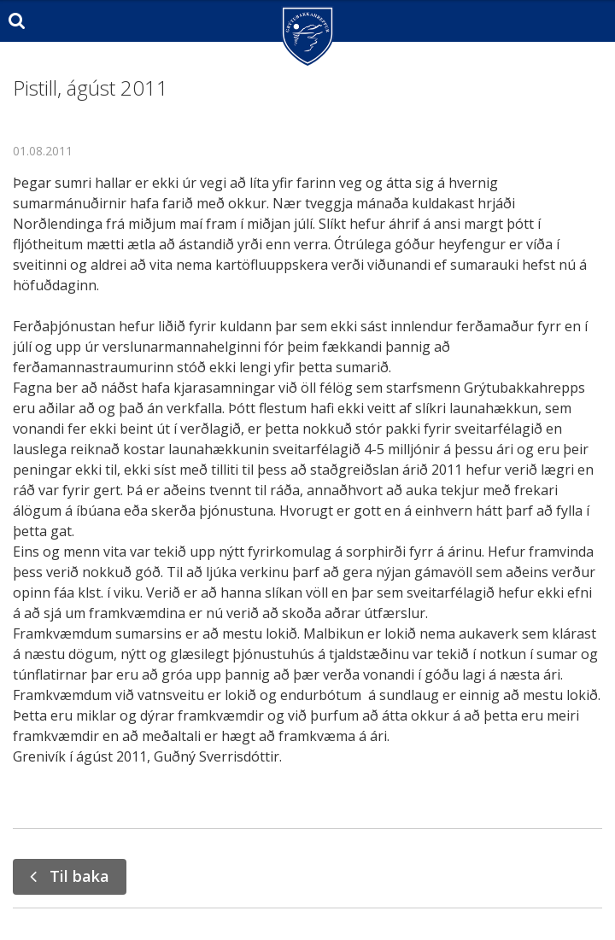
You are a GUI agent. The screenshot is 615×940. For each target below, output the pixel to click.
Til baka (79, 876)
